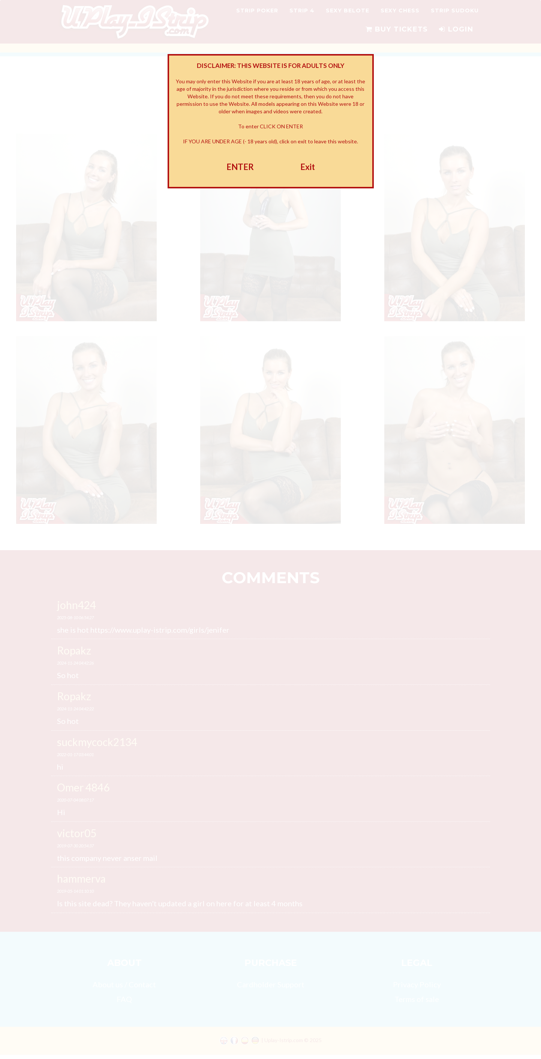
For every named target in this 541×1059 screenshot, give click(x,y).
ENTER (240, 167)
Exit (307, 167)
